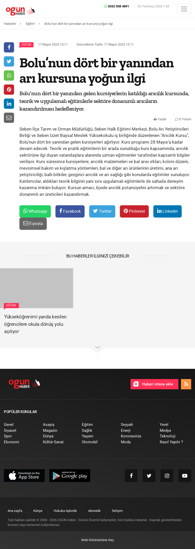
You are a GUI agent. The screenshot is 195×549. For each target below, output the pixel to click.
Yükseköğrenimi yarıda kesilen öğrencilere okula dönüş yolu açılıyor (35, 324)
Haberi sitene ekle (153, 383)
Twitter (102, 211)
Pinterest (134, 211)
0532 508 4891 (116, 6)
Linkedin (167, 211)
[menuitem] (19, 425)
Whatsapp (35, 211)
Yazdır (160, 119)
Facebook (70, 211)
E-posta (33, 223)
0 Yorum (183, 119)
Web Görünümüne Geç (97, 540)
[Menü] (184, 9)
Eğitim (26, 44)
